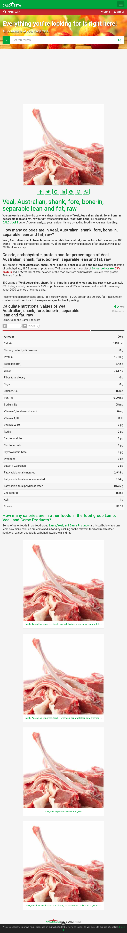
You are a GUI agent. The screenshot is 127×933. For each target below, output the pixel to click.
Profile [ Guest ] (12, 12)
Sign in (106, 12)
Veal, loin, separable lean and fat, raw (63, 811)
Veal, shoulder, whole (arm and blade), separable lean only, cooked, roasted (63, 905)
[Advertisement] (63, 76)
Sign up (119, 12)
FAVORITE (30, 326)
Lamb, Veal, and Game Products (21, 320)
